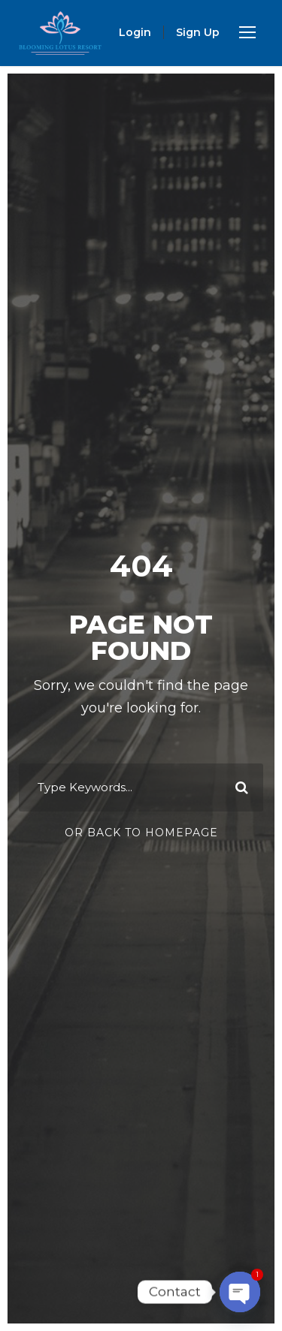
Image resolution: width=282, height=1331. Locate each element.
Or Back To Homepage (141, 832)
